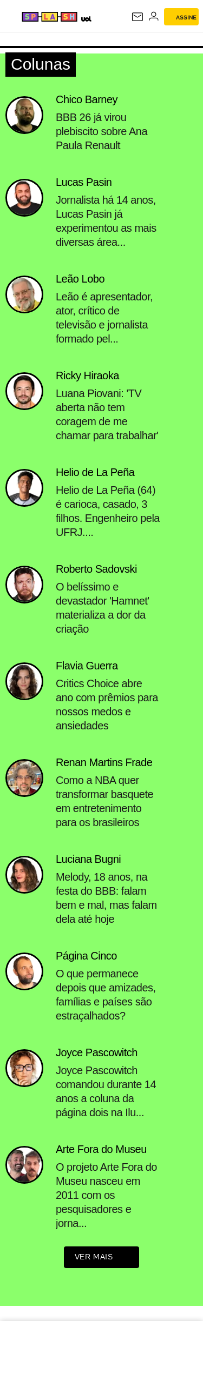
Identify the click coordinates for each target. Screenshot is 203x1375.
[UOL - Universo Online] (85, 19)
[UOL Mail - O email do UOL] (137, 16)
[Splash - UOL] (49, 17)
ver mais (102, 1258)
